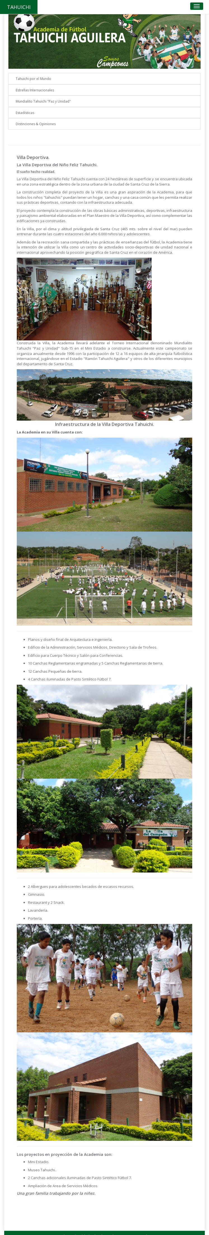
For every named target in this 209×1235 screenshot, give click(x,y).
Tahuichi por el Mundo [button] (33, 78)
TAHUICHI (18, 7)
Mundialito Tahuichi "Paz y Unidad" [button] (43, 101)
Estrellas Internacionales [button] (35, 90)
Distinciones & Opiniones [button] (36, 124)
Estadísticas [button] (25, 112)
